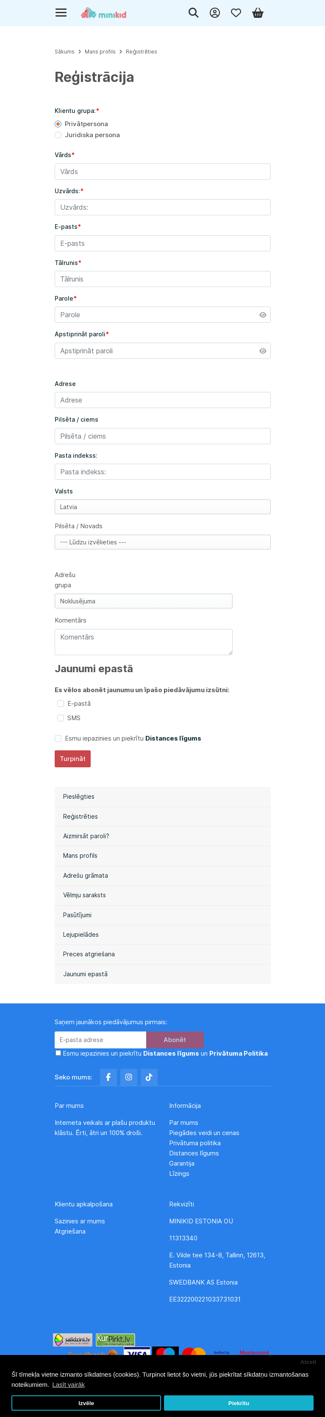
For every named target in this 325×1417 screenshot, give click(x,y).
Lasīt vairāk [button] (68, 1384)
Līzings (179, 1173)
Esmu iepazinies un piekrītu (133, 738)
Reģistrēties (80, 816)
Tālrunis (66, 262)
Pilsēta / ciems (76, 419)
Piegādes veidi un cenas (204, 1133)
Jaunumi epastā (85, 974)
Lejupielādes (81, 934)
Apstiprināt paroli (80, 334)
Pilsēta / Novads (79, 526)
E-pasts (66, 226)
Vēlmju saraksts (84, 895)
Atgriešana (70, 1231)
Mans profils (80, 855)
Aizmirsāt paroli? (86, 835)
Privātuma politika (195, 1143)
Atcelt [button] (308, 1362)
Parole (64, 298)
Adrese (65, 383)
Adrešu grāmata (85, 875)
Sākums (65, 51)
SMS (74, 718)
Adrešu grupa (65, 580)
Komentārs (70, 620)
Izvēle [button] (86, 1403)
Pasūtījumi (77, 914)
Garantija (181, 1163)
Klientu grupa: (75, 110)
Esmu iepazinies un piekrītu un (165, 1053)
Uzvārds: (67, 190)
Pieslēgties (78, 796)
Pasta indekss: (76, 455)
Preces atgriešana (89, 954)
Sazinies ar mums (80, 1221)
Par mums (183, 1122)
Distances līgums (195, 1153)
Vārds (63, 154)
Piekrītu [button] (239, 1403)
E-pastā (79, 703)
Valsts (64, 491)
